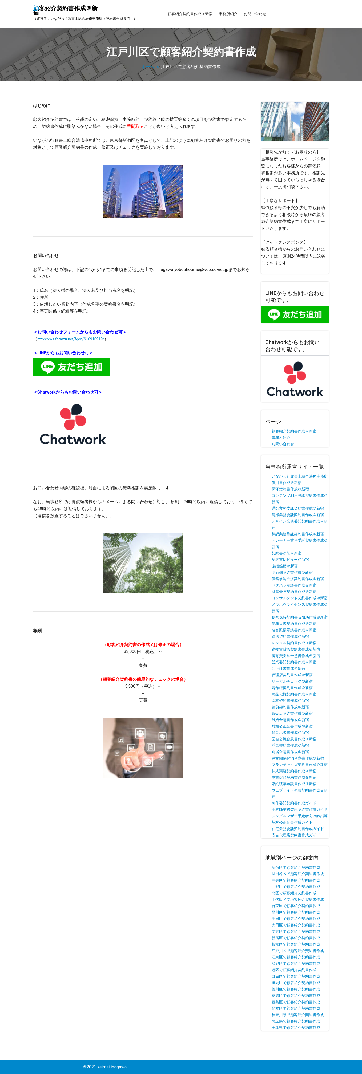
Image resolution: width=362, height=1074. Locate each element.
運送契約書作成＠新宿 (290, 636)
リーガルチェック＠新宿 (292, 681)
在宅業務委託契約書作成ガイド (298, 829)
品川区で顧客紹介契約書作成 (296, 912)
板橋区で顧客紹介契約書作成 (296, 944)
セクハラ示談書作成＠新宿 (294, 585)
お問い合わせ (255, 14)
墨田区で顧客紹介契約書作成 (296, 918)
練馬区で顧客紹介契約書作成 (296, 983)
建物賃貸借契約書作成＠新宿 (296, 649)
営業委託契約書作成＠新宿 (294, 662)
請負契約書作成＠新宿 (290, 707)
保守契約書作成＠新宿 (290, 489)
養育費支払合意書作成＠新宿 (296, 656)
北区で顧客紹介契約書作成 (294, 893)
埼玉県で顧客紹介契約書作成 (296, 1021)
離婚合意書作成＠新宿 (290, 720)
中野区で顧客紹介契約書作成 (296, 886)
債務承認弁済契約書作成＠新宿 (298, 579)
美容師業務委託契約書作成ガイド (300, 809)
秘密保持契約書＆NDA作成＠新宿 (300, 617)
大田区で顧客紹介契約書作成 (296, 925)
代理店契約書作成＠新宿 (292, 675)
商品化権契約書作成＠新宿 (294, 694)
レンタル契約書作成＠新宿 (294, 643)
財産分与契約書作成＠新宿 (294, 591)
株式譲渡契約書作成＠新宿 (294, 771)
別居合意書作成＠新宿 (290, 752)
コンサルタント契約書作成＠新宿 (300, 598)
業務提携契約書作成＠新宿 (294, 623)
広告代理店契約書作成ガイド (296, 835)
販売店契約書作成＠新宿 (292, 713)
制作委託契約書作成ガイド (294, 803)
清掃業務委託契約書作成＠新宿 (298, 515)
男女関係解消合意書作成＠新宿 (298, 758)
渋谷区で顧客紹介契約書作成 (296, 963)
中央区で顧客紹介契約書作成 (296, 880)
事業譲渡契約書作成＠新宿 (294, 777)
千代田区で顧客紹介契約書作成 (298, 899)
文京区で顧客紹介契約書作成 (296, 931)
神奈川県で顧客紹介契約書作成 (298, 1015)
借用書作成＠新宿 (286, 483)
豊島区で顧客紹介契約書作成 (296, 1002)
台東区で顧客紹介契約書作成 (296, 906)
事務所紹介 (228, 14)
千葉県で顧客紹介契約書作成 (296, 1027)
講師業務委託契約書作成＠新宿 (298, 508)
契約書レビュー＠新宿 (290, 559)
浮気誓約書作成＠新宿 (290, 745)
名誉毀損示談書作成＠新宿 (294, 630)
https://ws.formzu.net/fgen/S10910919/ (70, 339)
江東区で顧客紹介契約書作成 (296, 957)
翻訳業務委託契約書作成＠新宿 (298, 534)
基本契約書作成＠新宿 (290, 700)
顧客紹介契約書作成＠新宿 (190, 14)
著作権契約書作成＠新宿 (292, 688)
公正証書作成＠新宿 (288, 668)
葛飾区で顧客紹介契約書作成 (296, 995)
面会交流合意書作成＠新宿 (294, 739)
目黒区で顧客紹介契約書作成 (296, 976)
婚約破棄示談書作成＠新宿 (294, 784)
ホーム (148, 66)
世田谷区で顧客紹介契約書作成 (298, 874)
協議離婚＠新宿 (285, 566)
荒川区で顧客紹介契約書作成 (296, 989)
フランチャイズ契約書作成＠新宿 (300, 764)
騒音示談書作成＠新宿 (290, 732)
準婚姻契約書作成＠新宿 (292, 572)
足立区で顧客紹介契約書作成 (296, 1008)
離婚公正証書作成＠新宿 (292, 726)
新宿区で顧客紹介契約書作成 (296, 867)
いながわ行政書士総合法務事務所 (300, 476)
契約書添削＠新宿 (286, 553)
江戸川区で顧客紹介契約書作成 (298, 951)
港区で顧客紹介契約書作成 (294, 970)
